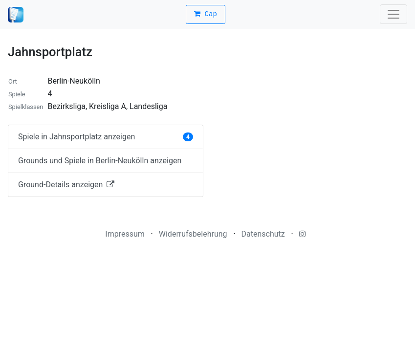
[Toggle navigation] (393, 14)
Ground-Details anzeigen (66, 184)
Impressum (125, 234)
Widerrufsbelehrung (193, 234)
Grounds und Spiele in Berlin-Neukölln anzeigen (99, 160)
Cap (205, 14)
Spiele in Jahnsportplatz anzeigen (105, 136)
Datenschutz (263, 234)
